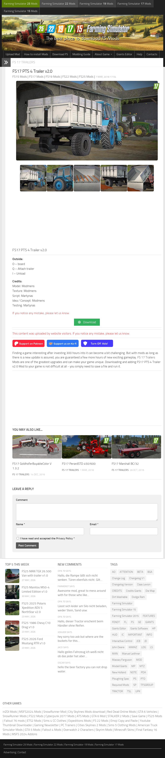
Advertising (10, 752)
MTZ (142, 666)
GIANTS (149, 622)
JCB (138, 641)
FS (132, 622)
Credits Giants (133, 590)
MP (133, 666)
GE (139, 622)
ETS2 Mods (34, 720)
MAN (115, 653)
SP (134, 685)
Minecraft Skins (124, 729)
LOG (143, 647)
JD (145, 641)
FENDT (116, 622)
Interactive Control (122, 641)
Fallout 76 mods (14, 720)
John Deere (118, 647)
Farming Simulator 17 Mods (109, 744)
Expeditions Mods (79, 720)
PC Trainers (68, 725)
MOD (139, 659)
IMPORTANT (135, 634)
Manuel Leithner (131, 653)
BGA (149, 571)
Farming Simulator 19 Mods (78, 744)
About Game (102, 54)
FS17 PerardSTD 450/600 (79, 463)
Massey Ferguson (122, 659)
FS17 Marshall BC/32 (125, 463)
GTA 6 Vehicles (147, 711)
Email (94, 524)
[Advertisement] (86, 221)
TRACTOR (117, 691)
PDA (143, 672)
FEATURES (149, 616)
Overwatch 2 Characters (78, 729)
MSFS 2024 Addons (24, 734)
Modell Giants (119, 666)
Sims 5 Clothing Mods (122, 725)
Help (139, 54)
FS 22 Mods (100, 720)
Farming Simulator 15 (124, 609)
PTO (143, 678)
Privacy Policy (64, 538)
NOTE (133, 672)
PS (134, 678)
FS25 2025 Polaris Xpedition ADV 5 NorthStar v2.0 (34, 608)
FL (125, 622)
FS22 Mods (36, 716)
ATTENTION (126, 571)
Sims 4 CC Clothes (54, 720)
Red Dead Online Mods (121, 711)
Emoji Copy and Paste (124, 720)
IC (123, 634)
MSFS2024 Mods (30, 711)
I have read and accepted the (46, 538)
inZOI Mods (10, 711)
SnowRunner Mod (54, 711)
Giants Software (139, 628)
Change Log (118, 578)
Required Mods (120, 685)
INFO (149, 634)
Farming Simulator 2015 (125, 616)
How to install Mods (36, 54)
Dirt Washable (119, 597)
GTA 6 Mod (99, 716)
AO (113, 571)
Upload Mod (13, 54)
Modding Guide (81, 54)
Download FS (60, 54)
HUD (114, 634)
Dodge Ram (138, 597)
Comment (22, 500)
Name (20, 524)
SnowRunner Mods (15, 716)
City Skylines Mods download (86, 711)
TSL (129, 691)
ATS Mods (83, 716)
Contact (22, 752)
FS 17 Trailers (23, 62)
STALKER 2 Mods (118, 716)
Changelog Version (122, 584)
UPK (137, 691)
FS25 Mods (155, 716)
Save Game (139, 716)
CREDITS (117, 590)
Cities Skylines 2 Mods (92, 725)
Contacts (152, 54)
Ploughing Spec (120, 678)
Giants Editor (124, 54)
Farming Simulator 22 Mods (48, 744)
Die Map (150, 590)
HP (153, 628)
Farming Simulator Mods (20, 3)
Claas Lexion (143, 584)
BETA (140, 571)
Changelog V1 (136, 578)
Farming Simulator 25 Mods (18, 744)
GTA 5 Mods (32, 729)
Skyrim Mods (104, 729)
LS (151, 647)
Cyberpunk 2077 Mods (60, 716)
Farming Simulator (122, 603)
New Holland (119, 672)
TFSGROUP (147, 685)
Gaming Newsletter (46, 725)
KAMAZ (133, 647)
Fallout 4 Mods (51, 729)
